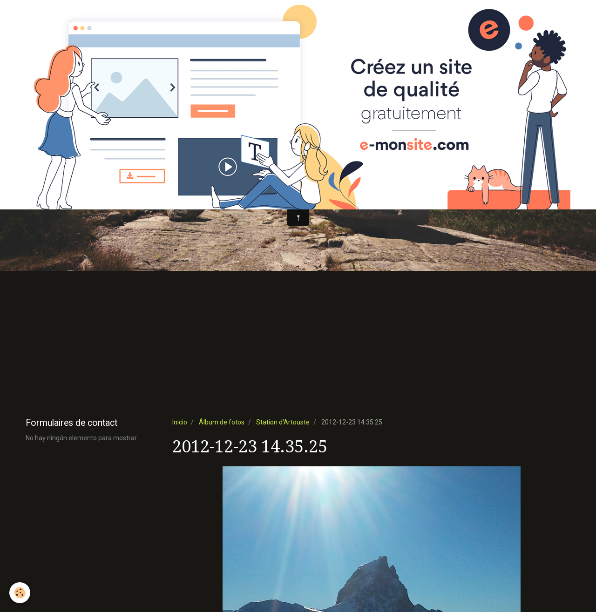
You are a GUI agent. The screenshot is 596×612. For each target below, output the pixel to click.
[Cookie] (19, 592)
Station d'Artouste (283, 422)
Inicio (179, 422)
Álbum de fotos (221, 422)
